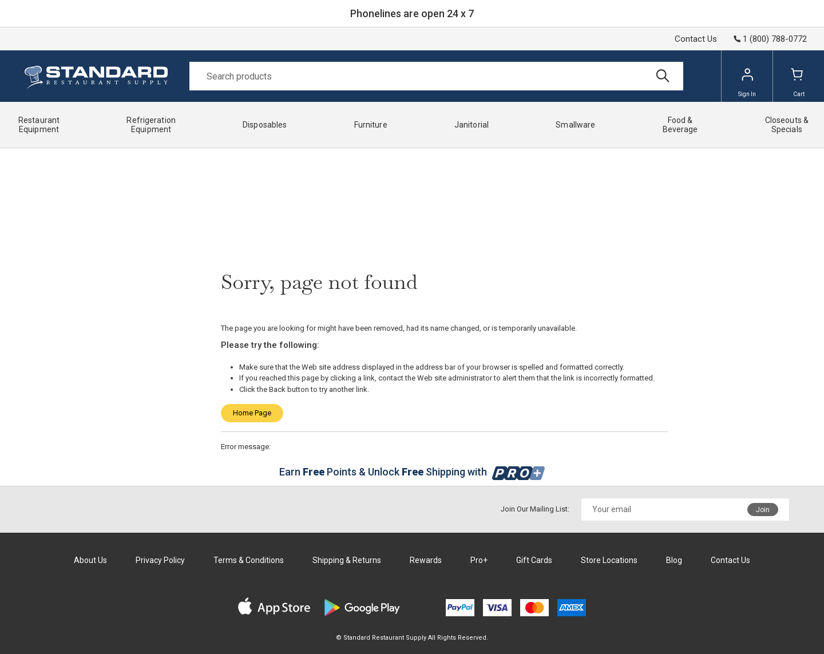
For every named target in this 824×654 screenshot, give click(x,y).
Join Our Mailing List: (535, 509)
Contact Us (696, 39)
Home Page (252, 413)
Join (763, 510)
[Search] (436, 76)
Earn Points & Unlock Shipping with (412, 472)
